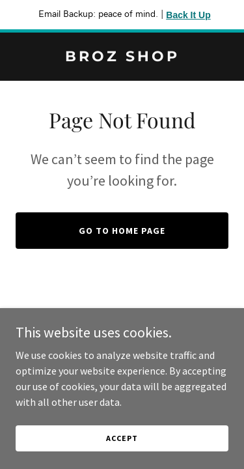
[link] (122, 57)
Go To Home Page (122, 230)
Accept (121, 438)
